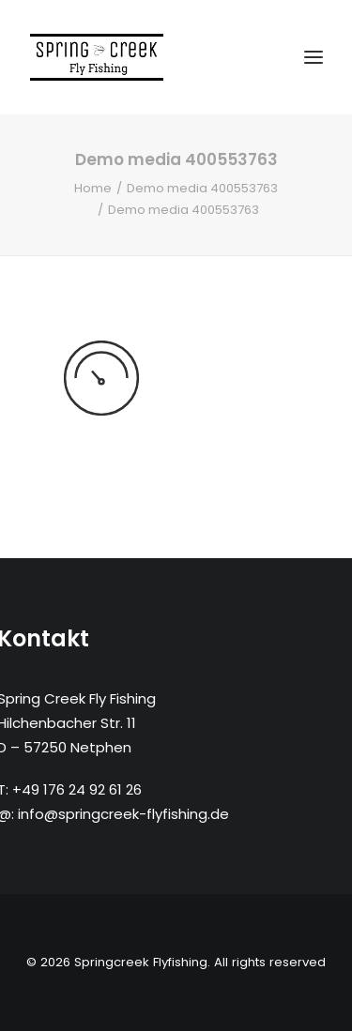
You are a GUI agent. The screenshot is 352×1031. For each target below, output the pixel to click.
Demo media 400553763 (202, 188)
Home (93, 188)
